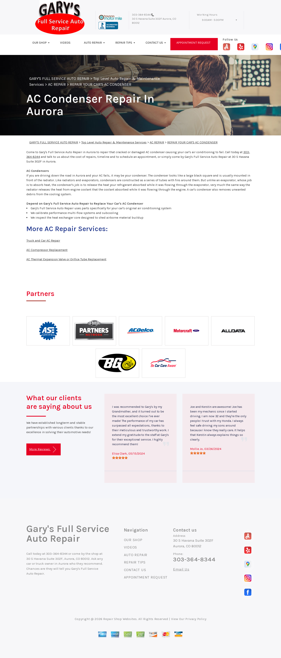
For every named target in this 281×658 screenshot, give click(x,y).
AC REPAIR (57, 84)
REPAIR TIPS (123, 42)
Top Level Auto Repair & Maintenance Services (114, 142)
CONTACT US (154, 42)
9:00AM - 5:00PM (212, 20)
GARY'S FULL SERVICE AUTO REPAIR (59, 78)
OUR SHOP (39, 42)
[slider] (120, 457)
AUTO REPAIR (93, 42)
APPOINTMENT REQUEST (193, 42)
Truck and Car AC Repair (43, 240)
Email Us (181, 569)
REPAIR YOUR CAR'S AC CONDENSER (100, 84)
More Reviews (42, 449)
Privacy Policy (195, 619)
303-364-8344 (141, 14)
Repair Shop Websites (120, 619)
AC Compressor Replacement (47, 250)
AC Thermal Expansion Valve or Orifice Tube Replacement (66, 259)
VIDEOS (65, 42)
